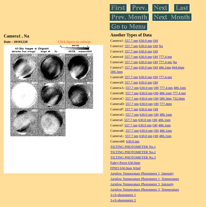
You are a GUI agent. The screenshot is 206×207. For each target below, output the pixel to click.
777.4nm (166, 104)
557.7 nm (131, 41)
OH (155, 41)
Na (161, 46)
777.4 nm (165, 57)
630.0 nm (145, 41)
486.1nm (165, 67)
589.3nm (116, 72)
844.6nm (178, 67)
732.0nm (178, 98)
